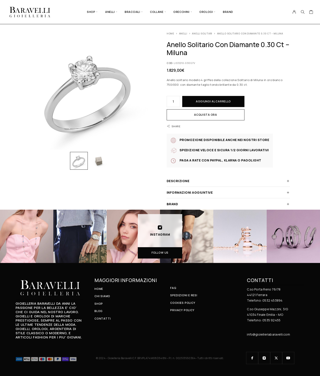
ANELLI (110, 12)
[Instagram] (264, 358)
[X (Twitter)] (276, 358)
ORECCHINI (181, 12)
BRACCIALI (132, 12)
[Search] (302, 12)
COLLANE (156, 12)
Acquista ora (205, 115)
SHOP (91, 12)
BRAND (228, 12)
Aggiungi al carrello (213, 101)
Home (170, 33)
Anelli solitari (202, 33)
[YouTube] (288, 358)
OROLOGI (206, 12)
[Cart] (311, 12)
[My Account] (294, 12)
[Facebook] (252, 358)
